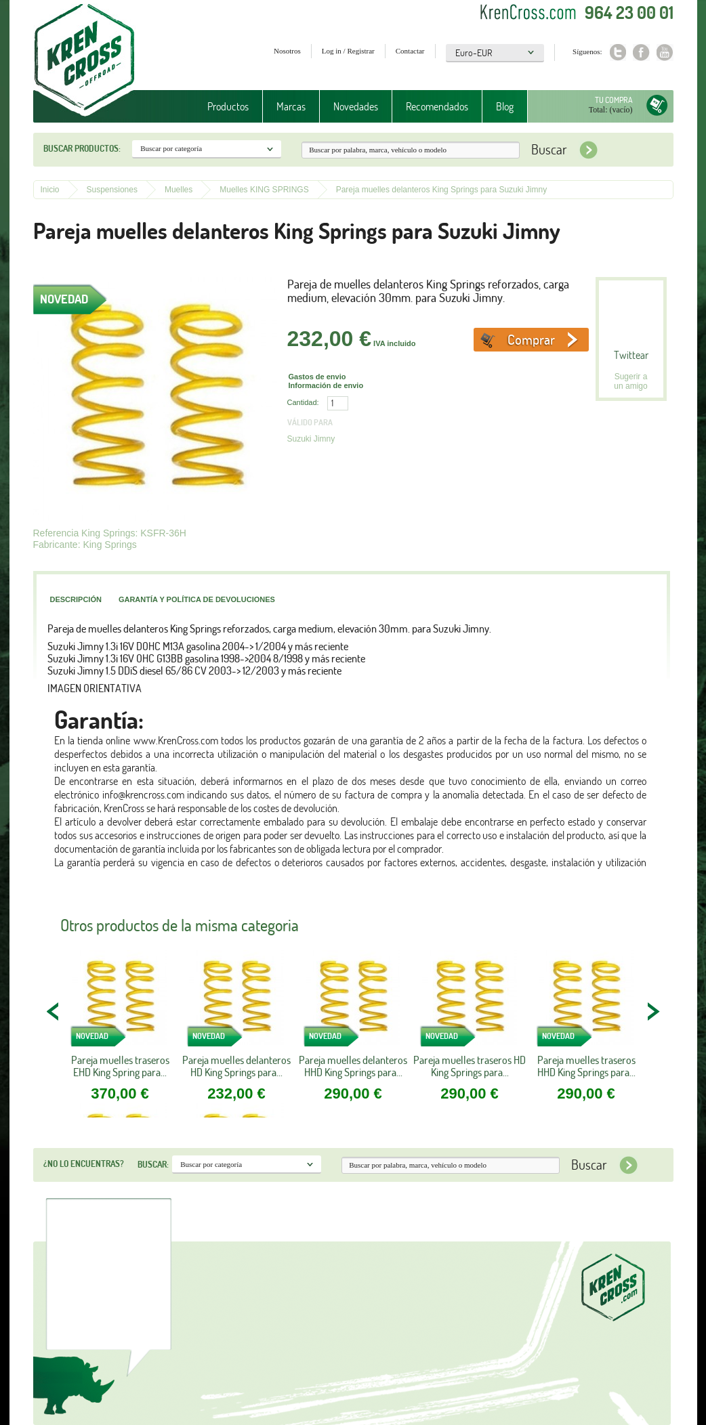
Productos (228, 106)
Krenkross (84, 61)
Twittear (631, 355)
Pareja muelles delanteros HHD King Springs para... (353, 1066)
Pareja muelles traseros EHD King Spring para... (120, 1066)
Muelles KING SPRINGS (264, 189)
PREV (53, 1011)
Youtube (665, 52)
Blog (505, 106)
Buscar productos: (82, 148)
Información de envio (326, 385)
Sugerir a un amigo (630, 381)
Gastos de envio (317, 377)
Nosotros (287, 51)
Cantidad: (303, 402)
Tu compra (614, 100)
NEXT (653, 1011)
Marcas (291, 106)
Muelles (178, 189)
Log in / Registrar (348, 51)
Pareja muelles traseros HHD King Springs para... (586, 1066)
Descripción (76, 599)
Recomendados (437, 106)
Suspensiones (112, 189)
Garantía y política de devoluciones (197, 599)
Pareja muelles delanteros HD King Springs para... (236, 1066)
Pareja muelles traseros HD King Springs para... (469, 1066)
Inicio (50, 189)
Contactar (410, 51)
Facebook (641, 52)
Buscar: (153, 1164)
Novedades (355, 106)
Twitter (617, 52)
